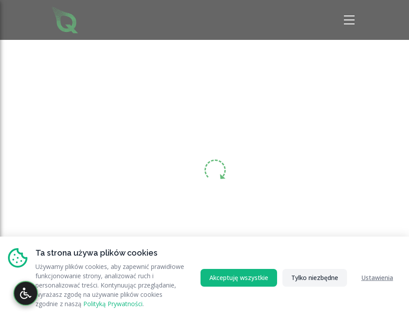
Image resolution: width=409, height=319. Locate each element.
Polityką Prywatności (113, 304)
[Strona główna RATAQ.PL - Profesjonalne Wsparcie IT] (65, 19)
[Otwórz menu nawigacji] (350, 20)
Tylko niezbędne (314, 277)
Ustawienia (377, 277)
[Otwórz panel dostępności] (25, 293)
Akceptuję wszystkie (238, 277)
